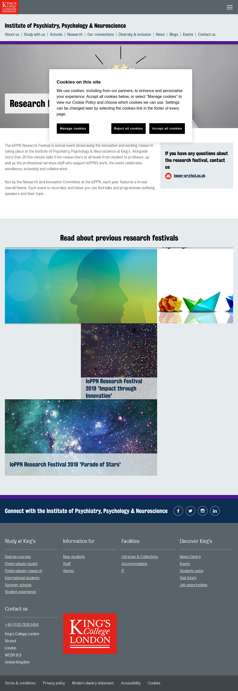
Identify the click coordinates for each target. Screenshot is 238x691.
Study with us (34, 35)
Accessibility (131, 683)
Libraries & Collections (140, 557)
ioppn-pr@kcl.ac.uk (189, 175)
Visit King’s (188, 578)
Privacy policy (54, 683)
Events (188, 35)
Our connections (100, 35)
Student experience (20, 592)
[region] (120, 105)
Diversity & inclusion (135, 35)
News (160, 35)
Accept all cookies (167, 128)
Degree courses (18, 557)
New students (74, 557)
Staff (67, 564)
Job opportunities (193, 585)
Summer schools (18, 585)
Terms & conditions (20, 683)
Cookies (154, 683)
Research (75, 35)
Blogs (174, 35)
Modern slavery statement (93, 683)
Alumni (68, 571)
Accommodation (134, 564)
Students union (191, 571)
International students (22, 578)
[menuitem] (14, 34)
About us (12, 35)
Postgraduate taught (21, 564)
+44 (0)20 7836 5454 (21, 625)
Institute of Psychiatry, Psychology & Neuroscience (65, 25)
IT (123, 571)
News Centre (190, 557)
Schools (56, 35)
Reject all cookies (128, 128)
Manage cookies (73, 128)
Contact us (206, 35)
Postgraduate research (23, 571)
